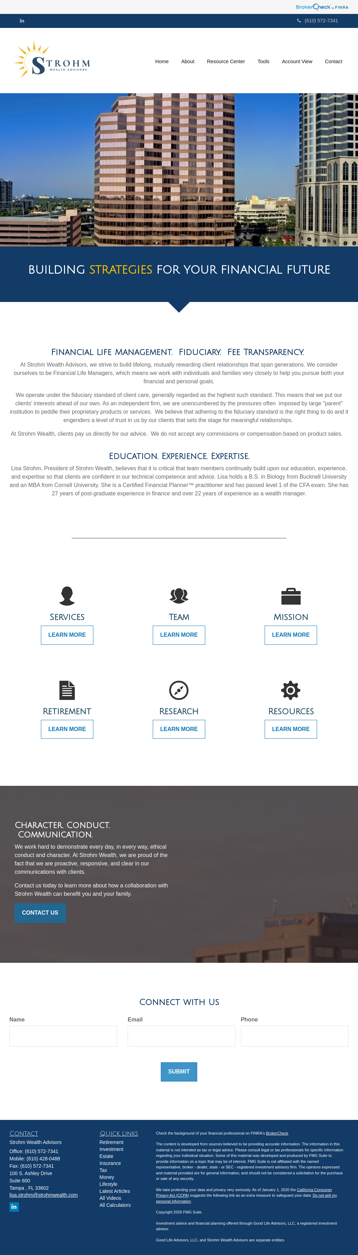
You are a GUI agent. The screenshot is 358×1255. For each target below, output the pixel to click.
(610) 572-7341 (317, 20)
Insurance (110, 1163)
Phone (249, 1020)
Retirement (111, 1142)
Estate (107, 1156)
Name (17, 1020)
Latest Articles (115, 1191)
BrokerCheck (277, 1133)
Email (135, 1020)
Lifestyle (108, 1184)
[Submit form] (179, 1071)
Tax (103, 1170)
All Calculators (115, 1205)
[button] (188, 60)
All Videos (110, 1198)
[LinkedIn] (22, 20)
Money (107, 1177)
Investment (111, 1149)
